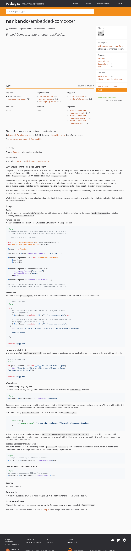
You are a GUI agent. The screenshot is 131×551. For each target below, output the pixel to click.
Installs (101, 58)
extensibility (37, 139)
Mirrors (50, 542)
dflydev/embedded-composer (38, 161)
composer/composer (17, 99)
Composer (17, 152)
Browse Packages (33, 542)
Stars (100, 66)
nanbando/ (18, 21)
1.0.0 (100, 90)
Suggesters (103, 64)
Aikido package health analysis (111, 79)
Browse (75, 3)
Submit (88, 3)
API (48, 539)
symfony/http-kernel (47, 101)
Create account (103, 3)
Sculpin (46, 509)
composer (13, 139)
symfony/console (46, 99)
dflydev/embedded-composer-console (78, 116)
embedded (25, 139)
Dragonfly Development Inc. (20, 135)
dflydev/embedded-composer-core (78, 122)
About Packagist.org (11, 540)
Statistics (30, 539)
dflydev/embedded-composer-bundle (78, 111)
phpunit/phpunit (46, 96)
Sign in (119, 3)
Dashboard (72, 542)
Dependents (103, 61)
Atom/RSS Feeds (12, 544)
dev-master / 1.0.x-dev (107, 86)
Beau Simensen (58, 135)
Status (70, 539)
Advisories (102, 76)
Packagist (13, 4)
